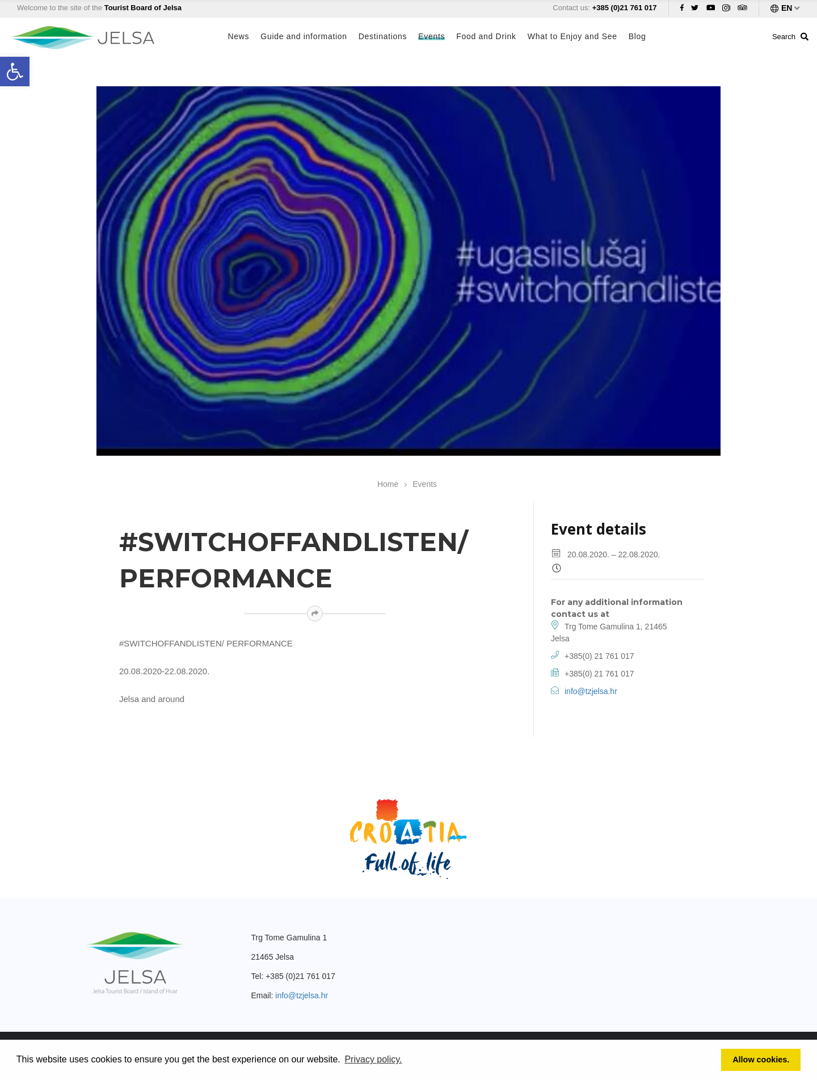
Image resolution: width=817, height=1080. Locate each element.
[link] (15, 71)
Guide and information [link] (303, 36)
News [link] (239, 36)
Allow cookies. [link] (760, 1059)
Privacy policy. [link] (373, 1059)
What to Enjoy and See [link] (572, 36)
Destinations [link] (383, 36)
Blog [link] (637, 36)
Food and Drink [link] (486, 36)
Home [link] (387, 484)
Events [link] (431, 36)
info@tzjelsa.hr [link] (591, 691)
